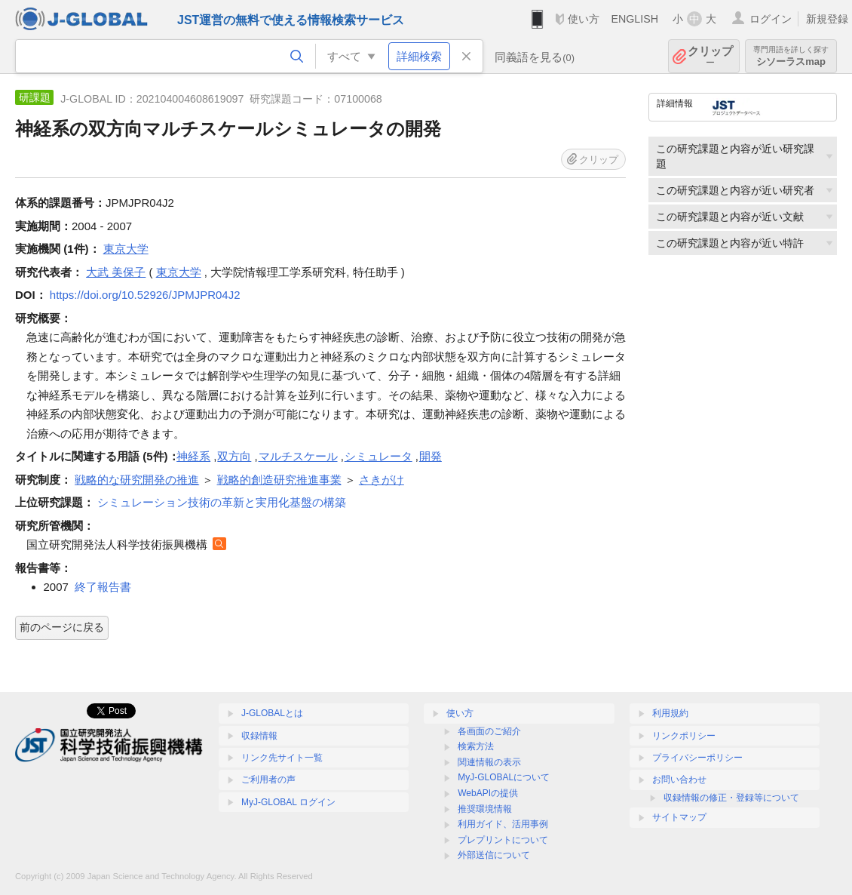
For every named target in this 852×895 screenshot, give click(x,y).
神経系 (193, 456)
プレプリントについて (503, 840)
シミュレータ (378, 456)
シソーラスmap (791, 56)
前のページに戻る (62, 627)
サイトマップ (679, 817)
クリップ (710, 56)
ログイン (770, 19)
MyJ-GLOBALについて (504, 777)
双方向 (234, 456)
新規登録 (827, 19)
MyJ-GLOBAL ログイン (288, 802)
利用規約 (670, 713)
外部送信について (494, 855)
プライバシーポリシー (697, 757)
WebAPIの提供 (488, 793)
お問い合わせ (679, 779)
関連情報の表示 (489, 762)
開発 (430, 456)
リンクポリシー (684, 735)
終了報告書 (103, 586)
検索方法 (476, 746)
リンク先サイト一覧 (282, 757)
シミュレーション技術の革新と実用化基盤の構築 (221, 502)
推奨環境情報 (485, 809)
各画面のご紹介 (489, 731)
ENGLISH (634, 19)
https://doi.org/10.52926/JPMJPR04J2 (145, 294)
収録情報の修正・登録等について (731, 797)
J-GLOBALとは (272, 713)
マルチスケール (298, 456)
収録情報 (259, 735)
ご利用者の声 (268, 779)
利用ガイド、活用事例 (503, 824)
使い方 (583, 19)
